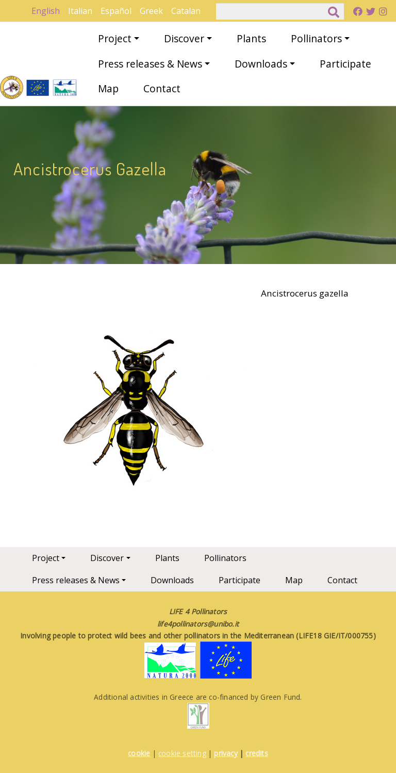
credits (256, 753)
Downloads (261, 64)
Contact (161, 88)
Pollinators (316, 38)
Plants (251, 38)
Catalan (186, 11)
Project (114, 38)
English (45, 11)
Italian (80, 11)
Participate (345, 64)
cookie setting (182, 753)
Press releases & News (150, 64)
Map (108, 88)
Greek (151, 11)
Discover (184, 38)
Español (116, 11)
